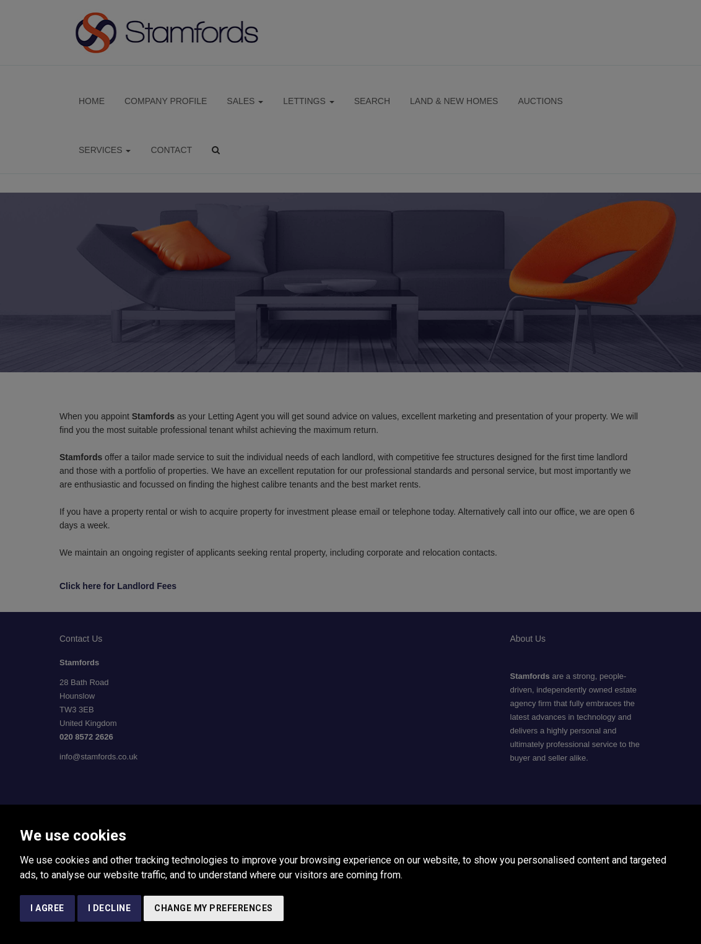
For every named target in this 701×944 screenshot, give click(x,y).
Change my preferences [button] (213, 908)
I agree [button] (47, 908)
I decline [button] (109, 908)
